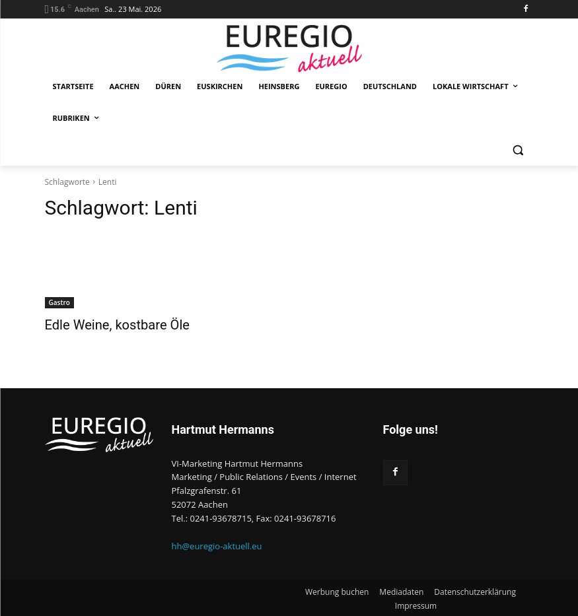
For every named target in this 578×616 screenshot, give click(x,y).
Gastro (59, 302)
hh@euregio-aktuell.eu (217, 545)
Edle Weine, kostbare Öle (106, 324)
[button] (518, 150)
